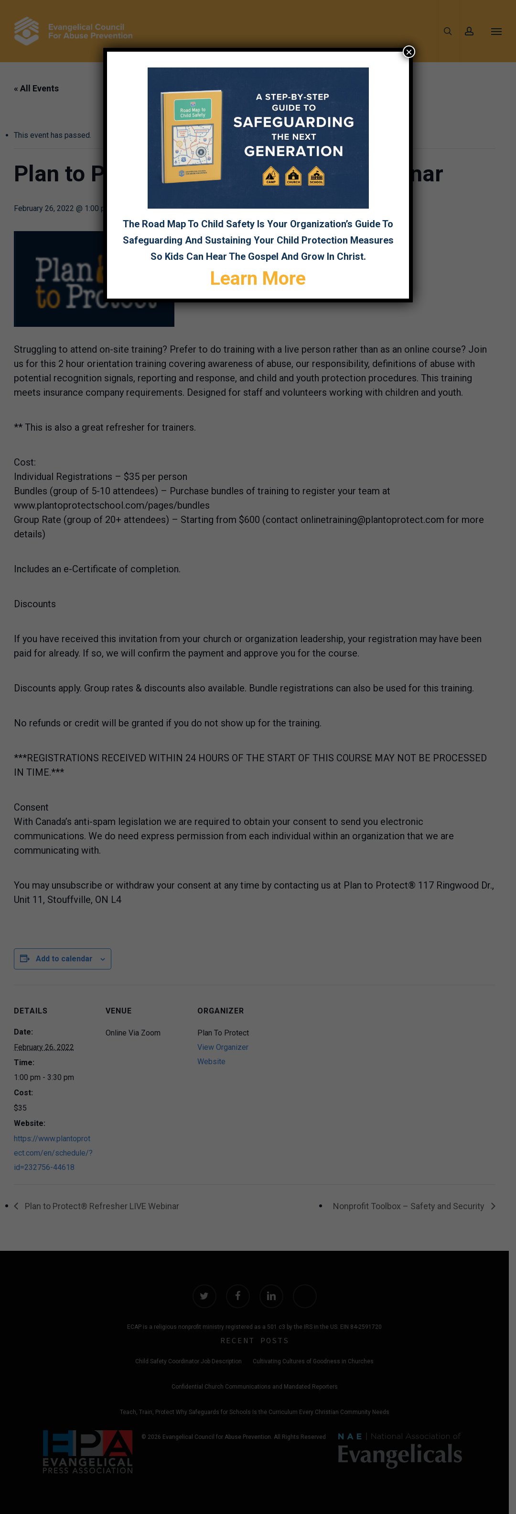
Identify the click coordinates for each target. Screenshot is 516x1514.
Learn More (258, 278)
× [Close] (409, 51)
